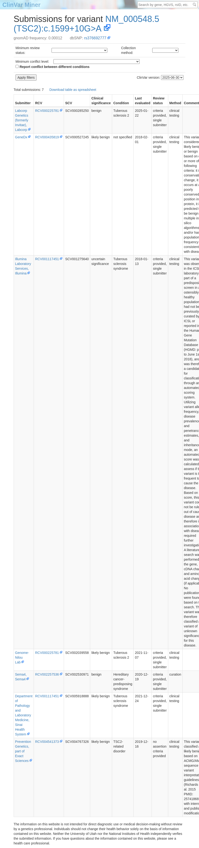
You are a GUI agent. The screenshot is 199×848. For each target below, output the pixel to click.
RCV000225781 (47, 111)
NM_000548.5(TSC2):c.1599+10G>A (86, 23)
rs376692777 (95, 38)
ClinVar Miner (21, 4)
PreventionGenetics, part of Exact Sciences (23, 751)
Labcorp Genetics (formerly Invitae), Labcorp (21, 120)
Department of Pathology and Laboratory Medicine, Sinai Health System (23, 715)
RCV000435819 (47, 137)
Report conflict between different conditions (52, 67)
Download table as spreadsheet (72, 90)
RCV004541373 (47, 742)
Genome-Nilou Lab (22, 657)
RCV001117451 (47, 259)
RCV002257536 (47, 674)
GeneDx (21, 137)
